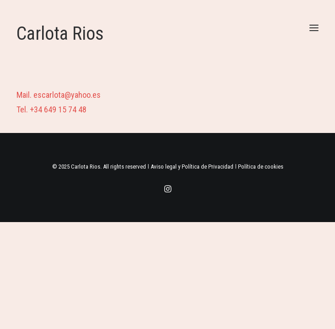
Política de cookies (260, 166)
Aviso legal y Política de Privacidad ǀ (194, 166)
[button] (314, 27)
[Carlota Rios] (167, 34)
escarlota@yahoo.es (67, 95)
